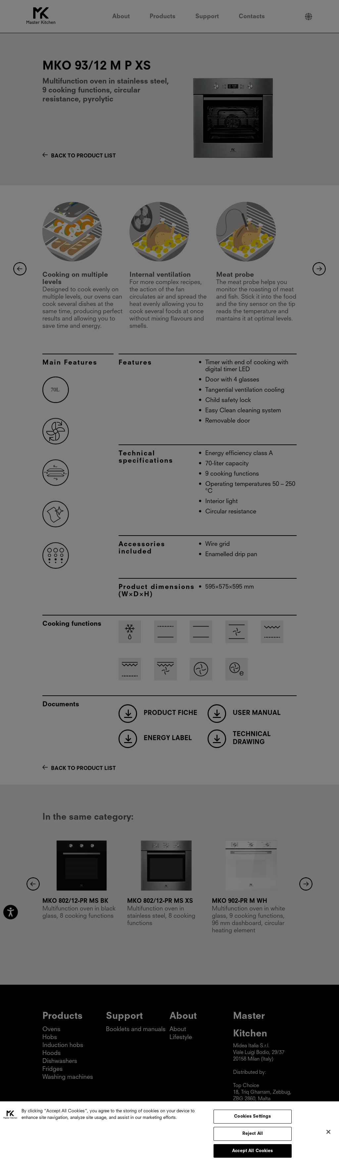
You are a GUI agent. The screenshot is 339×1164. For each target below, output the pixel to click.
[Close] (328, 1135)
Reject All (252, 1137)
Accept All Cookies (252, 1154)
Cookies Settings (252, 1120)
